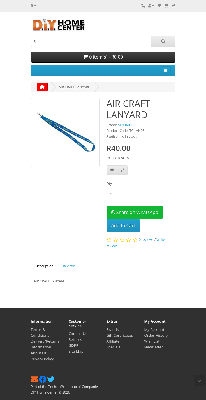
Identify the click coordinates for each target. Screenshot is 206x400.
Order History (156, 335)
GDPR (73, 345)
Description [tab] (45, 266)
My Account (154, 329)
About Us (39, 352)
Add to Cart (123, 225)
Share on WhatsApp (134, 212)
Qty (109, 183)
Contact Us (78, 333)
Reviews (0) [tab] (71, 266)
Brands (113, 329)
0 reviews (146, 240)
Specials (113, 347)
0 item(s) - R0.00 (103, 57)
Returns (75, 339)
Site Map (76, 351)
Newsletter (153, 347)
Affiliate (113, 341)
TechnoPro (57, 386)
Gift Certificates (120, 335)
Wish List (152, 341)
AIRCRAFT (125, 125)
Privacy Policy (42, 358)
